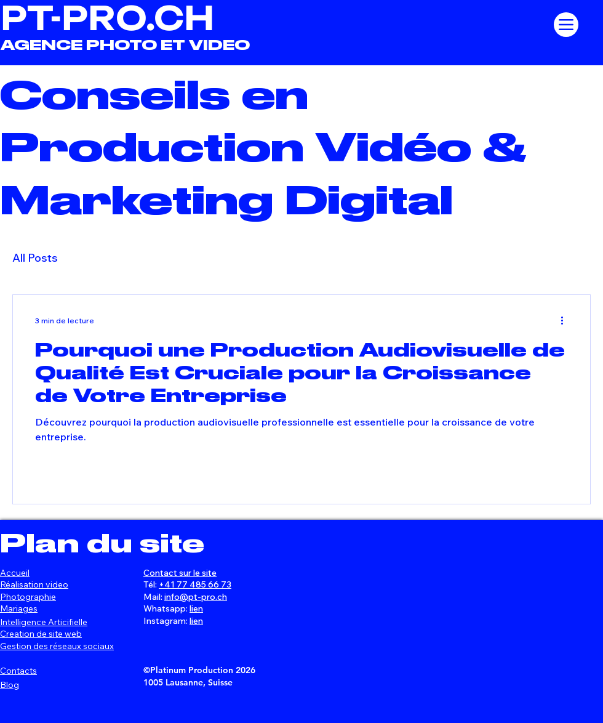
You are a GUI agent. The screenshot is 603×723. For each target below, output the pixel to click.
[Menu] (566, 24)
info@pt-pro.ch (195, 596)
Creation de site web (41, 633)
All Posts (35, 258)
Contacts (18, 670)
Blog (9, 684)
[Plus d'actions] (566, 320)
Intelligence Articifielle (43, 622)
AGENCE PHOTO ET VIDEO (125, 45)
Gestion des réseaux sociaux (57, 646)
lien (196, 608)
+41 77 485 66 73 (195, 584)
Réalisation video (34, 584)
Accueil (15, 572)
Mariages (19, 608)
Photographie (28, 596)
